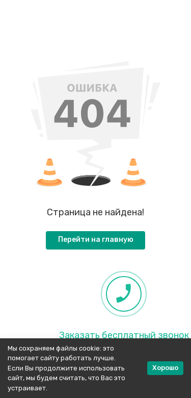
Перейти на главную (95, 239)
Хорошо (165, 367)
